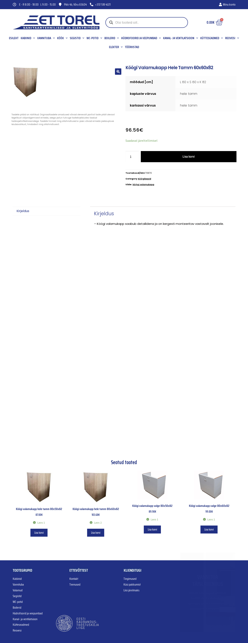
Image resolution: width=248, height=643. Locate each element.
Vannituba (46, 38)
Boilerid (111, 38)
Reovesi (232, 38)
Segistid (77, 38)
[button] (118, 71)
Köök (62, 38)
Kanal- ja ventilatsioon (180, 38)
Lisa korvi (189, 156)
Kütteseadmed (211, 38)
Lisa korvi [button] (39, 532)
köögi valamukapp (143, 184)
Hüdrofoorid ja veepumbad (141, 38)
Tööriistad (132, 47)
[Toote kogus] (132, 156)
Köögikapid (144, 178)
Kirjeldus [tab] (23, 211)
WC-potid (94, 38)
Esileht (13, 38)
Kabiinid (28, 38)
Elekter (116, 47)
